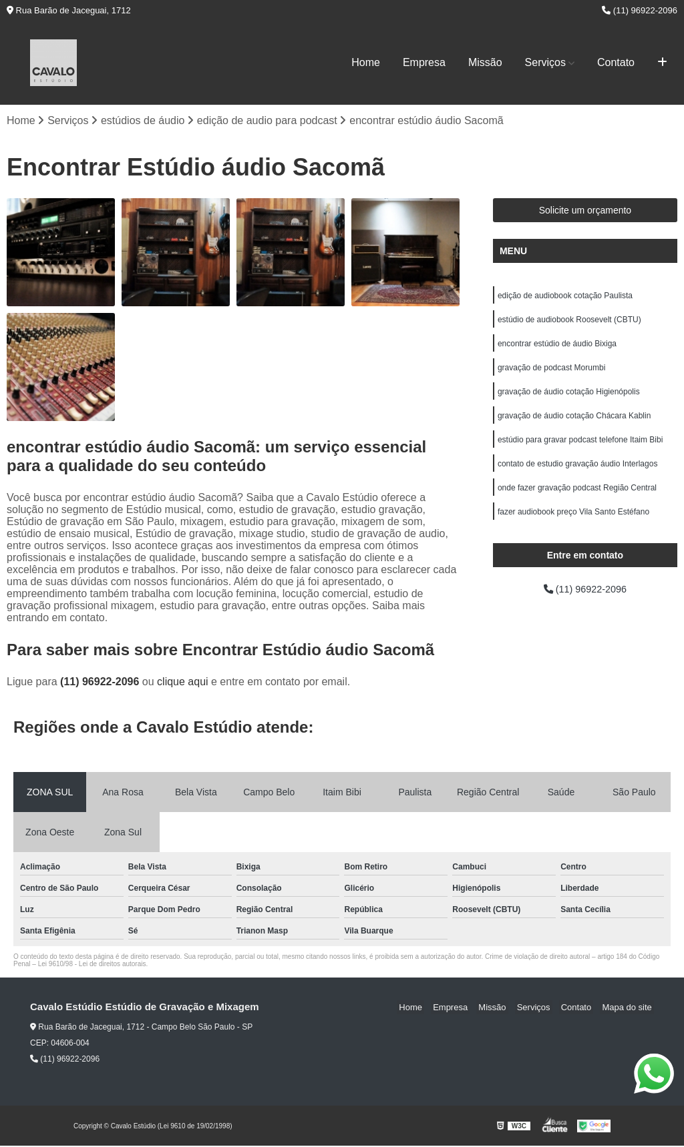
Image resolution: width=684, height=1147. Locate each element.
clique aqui (182, 683)
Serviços (545, 62)
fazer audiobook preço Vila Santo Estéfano (573, 525)
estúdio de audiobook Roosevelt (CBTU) (569, 323)
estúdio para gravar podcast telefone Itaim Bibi (580, 449)
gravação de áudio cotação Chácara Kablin (574, 424)
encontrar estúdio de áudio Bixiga (557, 348)
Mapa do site (628, 1009)
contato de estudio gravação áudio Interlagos (578, 475)
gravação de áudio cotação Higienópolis (569, 399)
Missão (485, 62)
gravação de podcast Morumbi (551, 373)
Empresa (424, 62)
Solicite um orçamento (585, 211)
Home (365, 62)
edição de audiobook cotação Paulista (565, 297)
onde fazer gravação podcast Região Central (577, 500)
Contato (616, 62)
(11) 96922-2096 (639, 10)
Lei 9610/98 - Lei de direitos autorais (92, 965)
